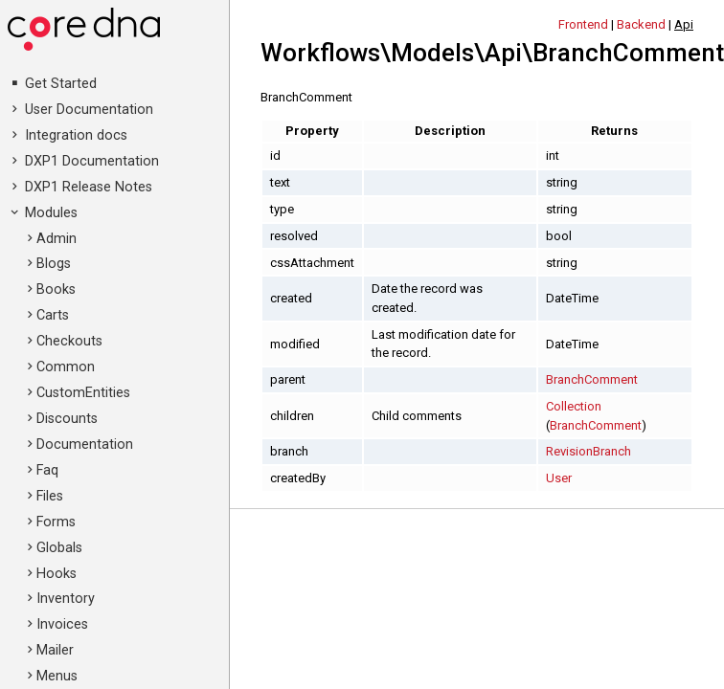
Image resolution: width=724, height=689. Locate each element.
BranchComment (592, 379)
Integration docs (76, 135)
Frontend (583, 24)
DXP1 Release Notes (88, 187)
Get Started (61, 84)
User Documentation (89, 109)
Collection (573, 406)
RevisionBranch (588, 451)
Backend (641, 24)
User (559, 478)
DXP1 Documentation (92, 161)
